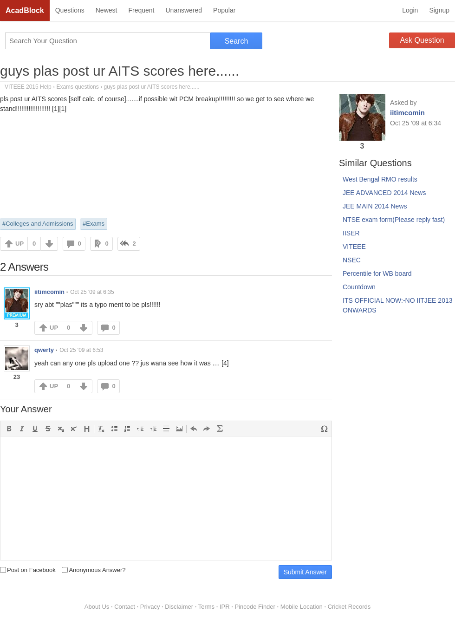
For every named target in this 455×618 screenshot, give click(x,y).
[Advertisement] (166, 164)
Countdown (359, 287)
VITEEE (354, 246)
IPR (225, 606)
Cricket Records (349, 606)
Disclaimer (179, 606)
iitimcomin (49, 291)
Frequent (141, 10)
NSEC (352, 260)
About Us (96, 606)
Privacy (150, 606)
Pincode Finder (254, 606)
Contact (124, 606)
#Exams (93, 223)
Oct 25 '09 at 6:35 (92, 292)
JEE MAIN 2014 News (375, 206)
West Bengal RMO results (380, 179)
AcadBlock (25, 10)
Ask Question (422, 40)
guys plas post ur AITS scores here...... (119, 70)
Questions (69, 10)
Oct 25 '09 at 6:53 (81, 350)
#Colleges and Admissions (37, 223)
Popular (224, 10)
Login (410, 10)
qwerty (44, 349)
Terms (206, 606)
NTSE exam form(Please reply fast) (394, 219)
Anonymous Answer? (93, 569)
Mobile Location (301, 606)
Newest (106, 10)
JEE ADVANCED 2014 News (384, 192)
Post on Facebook (28, 569)
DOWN (49, 244)
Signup (439, 10)
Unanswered (183, 10)
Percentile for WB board (377, 273)
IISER (351, 233)
